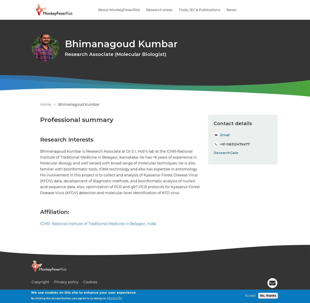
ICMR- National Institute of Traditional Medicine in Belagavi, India (97, 223)
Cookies (98, 281)
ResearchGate (226, 152)
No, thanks (268, 295)
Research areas (167, 10)
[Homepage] (155, 266)
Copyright (48, 281)
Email (225, 135)
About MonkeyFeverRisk (126, 10)
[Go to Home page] (69, 10)
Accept (250, 295)
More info (114, 298)
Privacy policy (74, 281)
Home (44, 104)
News (239, 10)
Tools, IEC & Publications (207, 10)
